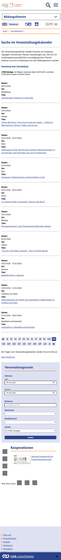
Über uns (7, 535)
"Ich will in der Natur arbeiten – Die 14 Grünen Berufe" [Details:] (24, 251)
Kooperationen (9, 538)
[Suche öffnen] (48, 5)
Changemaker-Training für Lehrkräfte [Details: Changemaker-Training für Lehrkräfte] (17, 98)
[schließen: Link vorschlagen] (56, 556)
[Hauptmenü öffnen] (56, 5)
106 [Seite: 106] (24, 344)
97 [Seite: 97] (36, 339)
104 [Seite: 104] (14, 344)
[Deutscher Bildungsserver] (12, 5)
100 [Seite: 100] (49, 339)
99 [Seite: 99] (44, 339)
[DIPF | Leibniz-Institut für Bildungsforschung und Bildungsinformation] (52, 24)
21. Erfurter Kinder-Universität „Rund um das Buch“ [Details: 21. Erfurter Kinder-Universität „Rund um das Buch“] (23, 202)
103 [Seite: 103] (8, 344)
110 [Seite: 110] (45, 344)
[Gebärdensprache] (28, 24)
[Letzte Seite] (54, 344)
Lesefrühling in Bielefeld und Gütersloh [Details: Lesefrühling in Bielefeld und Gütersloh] (18, 327)
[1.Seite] (3, 339)
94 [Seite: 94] (24, 339)
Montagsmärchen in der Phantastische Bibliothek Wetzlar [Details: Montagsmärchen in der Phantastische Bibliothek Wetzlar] (26, 226)
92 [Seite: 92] (15, 339)
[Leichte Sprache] (36, 24)
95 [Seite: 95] (28, 339)
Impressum (8, 545)
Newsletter (8, 549)
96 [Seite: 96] (32, 339)
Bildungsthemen (15, 16)
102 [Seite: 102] (3, 344)
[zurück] (7, 339)
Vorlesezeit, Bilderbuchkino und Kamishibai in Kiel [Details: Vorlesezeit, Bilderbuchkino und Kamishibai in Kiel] (23, 177)
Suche (5, 31)
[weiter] (49, 344)
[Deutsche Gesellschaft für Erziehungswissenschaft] (34, 460)
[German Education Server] (10, 24)
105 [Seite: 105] (19, 344)
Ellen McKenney (8, 357)
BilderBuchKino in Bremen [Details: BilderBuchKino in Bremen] (12, 275)
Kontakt (6, 542)
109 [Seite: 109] (39, 344)
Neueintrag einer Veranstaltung (14, 66)
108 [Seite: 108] (34, 344)
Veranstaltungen (16, 31)
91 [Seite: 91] (11, 339)
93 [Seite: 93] (20, 339)
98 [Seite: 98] (40, 339)
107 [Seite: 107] (29, 344)
